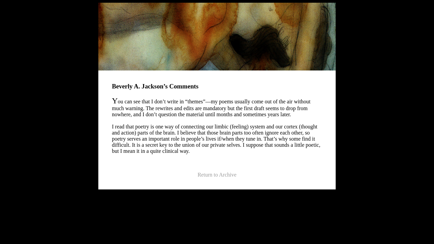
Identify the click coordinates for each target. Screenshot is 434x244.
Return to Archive (217, 175)
